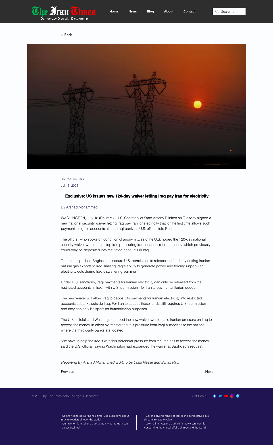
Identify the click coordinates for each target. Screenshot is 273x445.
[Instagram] (232, 396)
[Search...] (228, 12)
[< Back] (75, 35)
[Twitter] (220, 396)
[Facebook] (215, 396)
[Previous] (75, 371)
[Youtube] (226, 396)
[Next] (201, 371)
